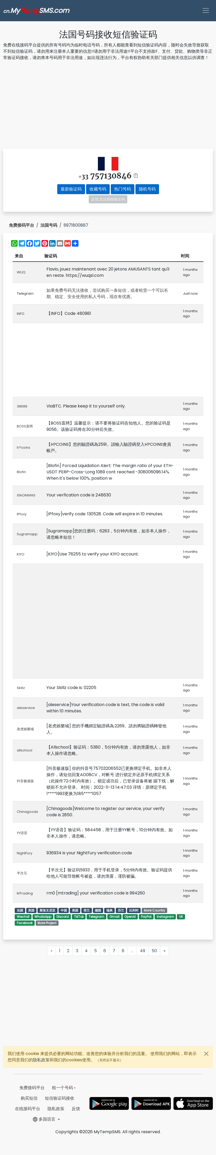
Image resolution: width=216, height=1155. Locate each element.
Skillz (21, 687)
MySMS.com (36, 10)
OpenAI (130, 916)
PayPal (146, 916)
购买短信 (29, 1098)
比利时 (134, 910)
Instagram (165, 916)
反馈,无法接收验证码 (108, 199)
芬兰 (121, 910)
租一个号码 (64, 1088)
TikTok (79, 916)
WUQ (21, 272)
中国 (64, 910)
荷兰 (86, 910)
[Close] (206, 1053)
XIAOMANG (26, 495)
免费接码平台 (21, 225)
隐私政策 (41, 1060)
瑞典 (109, 910)
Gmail (114, 916)
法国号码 (48, 225)
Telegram (96, 916)
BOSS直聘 (25, 426)
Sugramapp (27, 534)
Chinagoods (27, 811)
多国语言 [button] (44, 1119)
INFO (20, 313)
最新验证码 (71, 189)
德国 (98, 910)
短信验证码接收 (59, 1098)
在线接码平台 (27, 1109)
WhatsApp (42, 916)
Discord (62, 916)
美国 (75, 910)
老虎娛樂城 (25, 729)
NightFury (24, 853)
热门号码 (122, 189)
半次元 (22, 873)
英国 (31, 910)
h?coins (23, 447)
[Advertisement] (108, 105)
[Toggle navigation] (206, 10)
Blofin (21, 471)
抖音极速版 (25, 780)
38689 (22, 406)
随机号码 (147, 189)
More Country (154, 910)
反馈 (76, 1109)
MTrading (25, 893)
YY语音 (22, 832)
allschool (24, 750)
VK (181, 916)
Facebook (25, 923)
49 (142, 951)
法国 (20, 910)
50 (154, 951)
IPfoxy (22, 514)
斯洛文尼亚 (47, 910)
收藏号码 (97, 189)
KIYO (20, 554)
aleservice (26, 707)
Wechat (23, 916)
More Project (47, 923)
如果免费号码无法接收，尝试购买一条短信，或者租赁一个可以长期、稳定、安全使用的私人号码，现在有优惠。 (107, 293)
